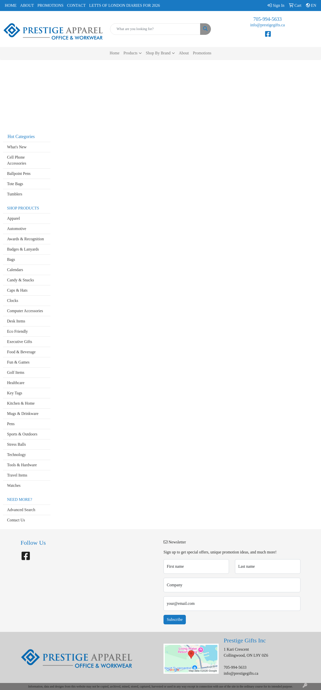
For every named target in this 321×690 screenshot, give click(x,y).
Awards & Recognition (25, 239)
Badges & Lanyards (23, 249)
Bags (11, 259)
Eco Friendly (17, 331)
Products (130, 53)
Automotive (16, 228)
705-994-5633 (267, 19)
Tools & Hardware (22, 465)
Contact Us (16, 520)
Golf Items (15, 372)
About (27, 5)
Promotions (50, 5)
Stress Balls (16, 444)
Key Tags (14, 393)
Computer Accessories (25, 311)
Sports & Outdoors (22, 434)
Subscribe (175, 619)
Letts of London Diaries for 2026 (124, 5)
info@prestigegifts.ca (267, 25)
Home (11, 5)
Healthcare (15, 383)
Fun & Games (18, 362)
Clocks (12, 300)
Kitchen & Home (21, 403)
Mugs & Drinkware (22, 413)
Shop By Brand (158, 53)
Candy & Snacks (20, 280)
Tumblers (14, 194)
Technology (16, 454)
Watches (14, 485)
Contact (76, 5)
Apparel (13, 218)
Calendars (15, 270)
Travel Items (17, 475)
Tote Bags (15, 184)
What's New (17, 147)
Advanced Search (21, 510)
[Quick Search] (155, 29)
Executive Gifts (19, 341)
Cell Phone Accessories (16, 160)
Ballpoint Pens (19, 173)
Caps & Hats (17, 290)
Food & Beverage (21, 352)
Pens (11, 424)
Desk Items (16, 321)
